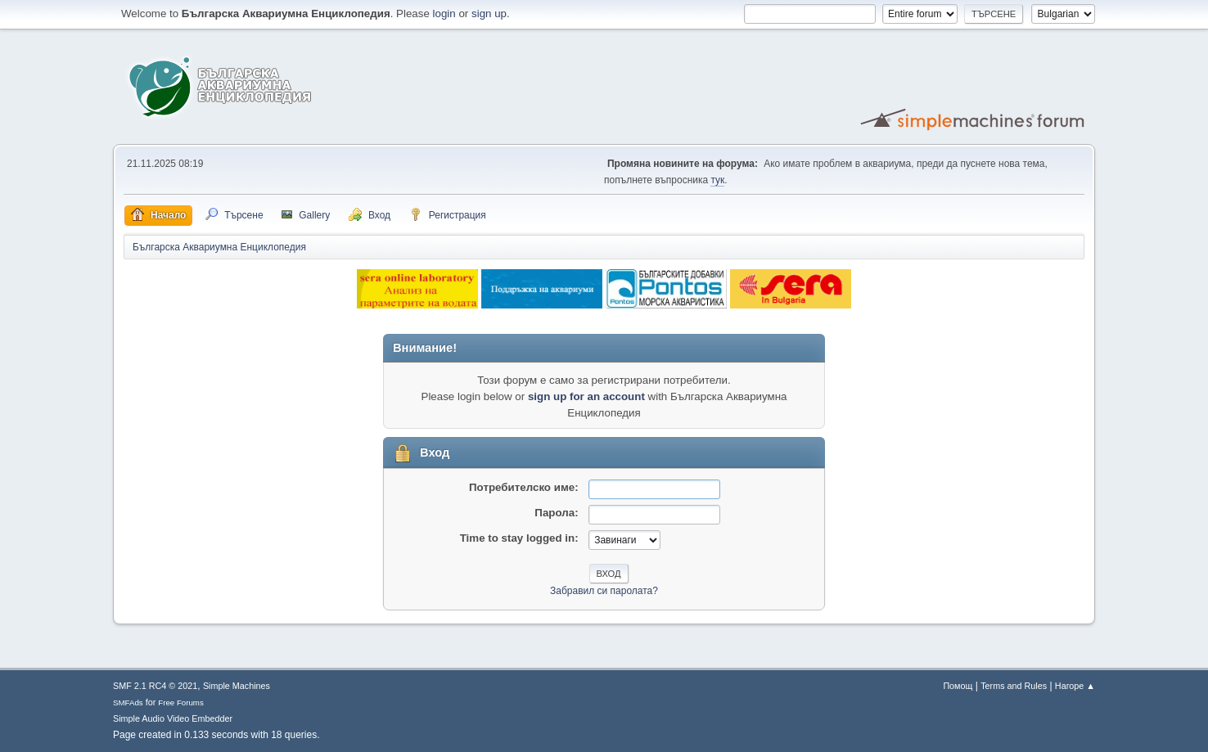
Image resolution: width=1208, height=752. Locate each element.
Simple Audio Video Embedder (172, 718)
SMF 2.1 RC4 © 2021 (155, 686)
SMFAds (128, 702)
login (444, 13)
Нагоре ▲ (1075, 686)
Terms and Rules (1013, 686)
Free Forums (181, 702)
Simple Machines (236, 686)
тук (717, 180)
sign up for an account (586, 396)
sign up (489, 13)
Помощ (957, 686)
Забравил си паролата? (604, 591)
